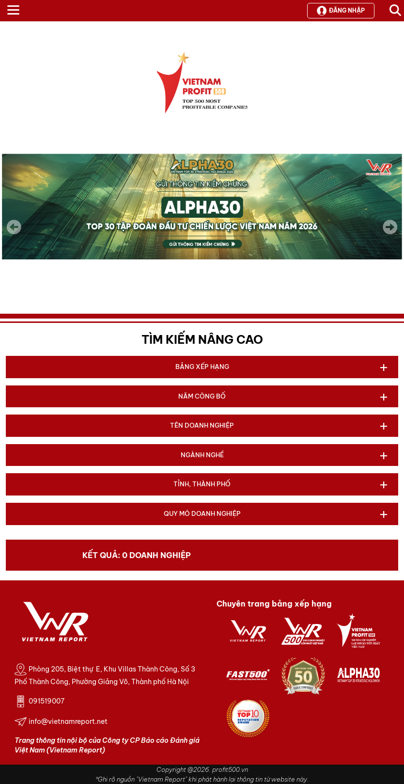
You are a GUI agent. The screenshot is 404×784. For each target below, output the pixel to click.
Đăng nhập (341, 11)
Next (390, 233)
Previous (14, 227)
